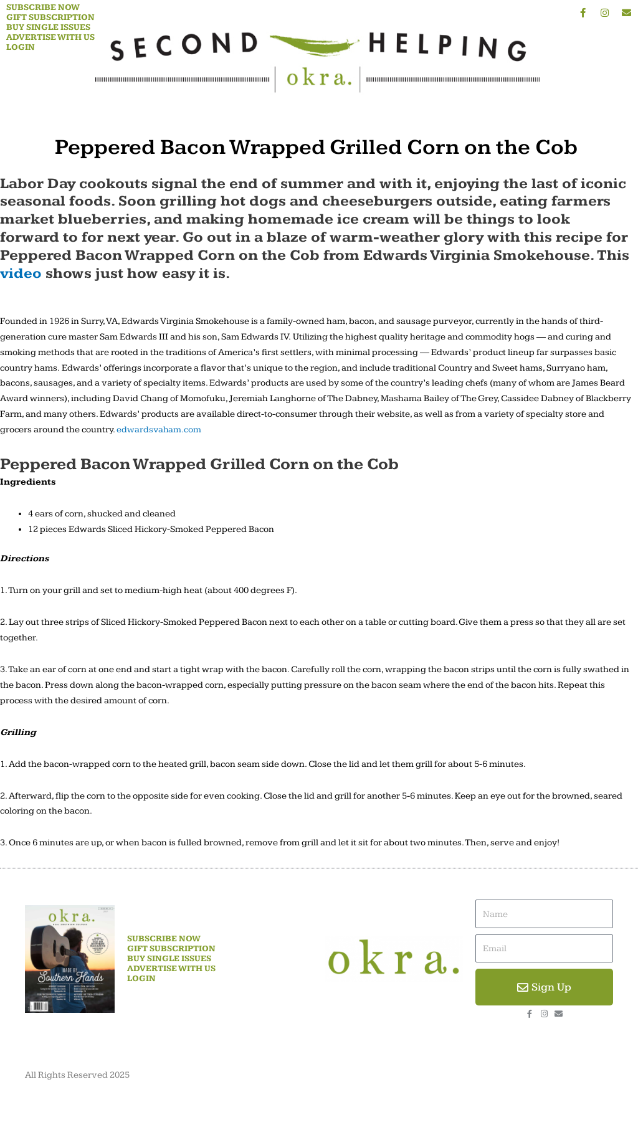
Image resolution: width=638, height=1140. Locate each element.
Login (20, 47)
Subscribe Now (43, 7)
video (21, 273)
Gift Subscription (50, 17)
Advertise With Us (50, 37)
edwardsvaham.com (159, 429)
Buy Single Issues (48, 27)
